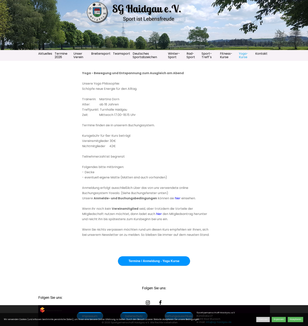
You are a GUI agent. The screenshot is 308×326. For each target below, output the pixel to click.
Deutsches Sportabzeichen (145, 55)
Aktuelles (45, 53)
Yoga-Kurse (243, 55)
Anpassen (279, 319)
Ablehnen (263, 319)
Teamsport (121, 53)
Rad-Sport (191, 55)
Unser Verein (78, 55)
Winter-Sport (174, 55)
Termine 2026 (61, 55)
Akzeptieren (295, 319)
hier (177, 198)
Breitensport (100, 53)
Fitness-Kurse (226, 55)
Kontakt (261, 53)
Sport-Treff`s (207, 55)
